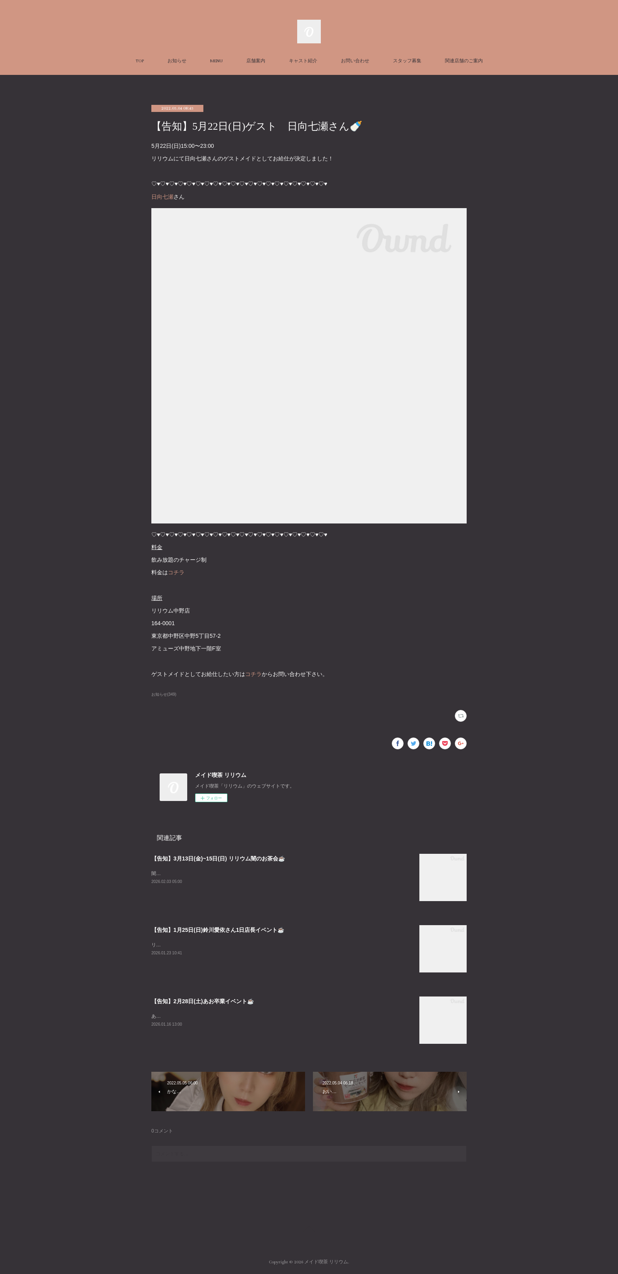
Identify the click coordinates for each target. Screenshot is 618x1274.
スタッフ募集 (407, 60)
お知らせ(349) (163, 694)
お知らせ (177, 60)
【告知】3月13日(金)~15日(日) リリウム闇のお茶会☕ (218, 858)
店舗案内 (255, 60)
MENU (216, 60)
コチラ (176, 572)
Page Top (309, 1230)
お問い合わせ (355, 60)
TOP (140, 60)
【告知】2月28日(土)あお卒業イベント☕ (202, 1001)
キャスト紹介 (303, 60)
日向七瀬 (162, 197)
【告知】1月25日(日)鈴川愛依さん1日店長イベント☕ (217, 930)
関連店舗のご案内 (464, 60)
